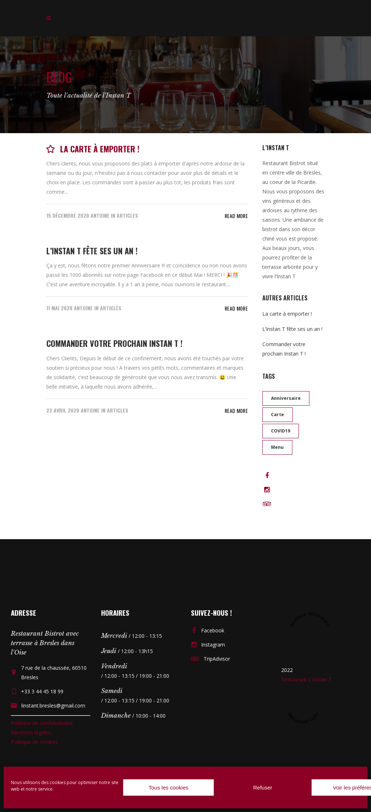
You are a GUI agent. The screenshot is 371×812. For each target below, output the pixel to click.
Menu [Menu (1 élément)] (277, 447)
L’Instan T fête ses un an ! (92, 251)
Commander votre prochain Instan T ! (114, 343)
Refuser (262, 787)
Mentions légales (31, 732)
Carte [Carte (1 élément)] (277, 414)
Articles (127, 215)
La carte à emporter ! (99, 149)
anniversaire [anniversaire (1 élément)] (286, 398)
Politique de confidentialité (42, 722)
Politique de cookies (34, 741)
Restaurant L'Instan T (306, 679)
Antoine (100, 215)
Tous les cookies (168, 787)
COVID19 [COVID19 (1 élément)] (280, 431)
